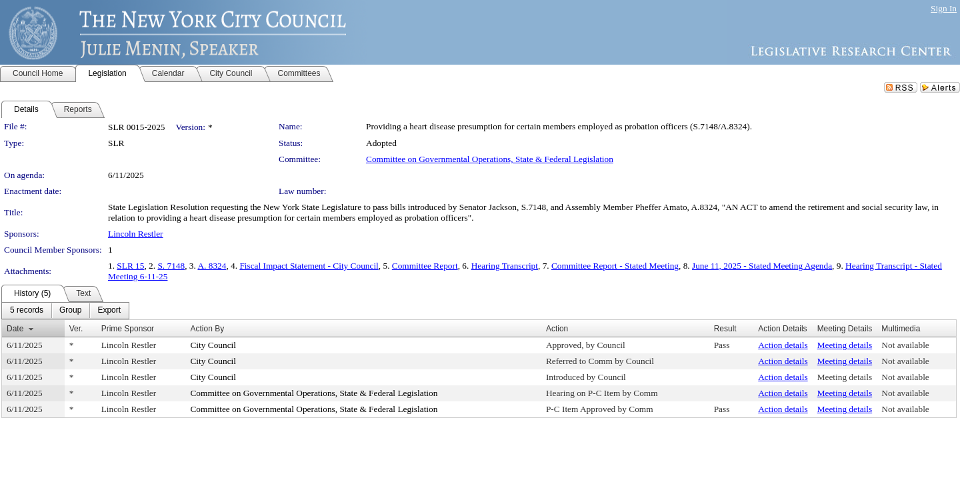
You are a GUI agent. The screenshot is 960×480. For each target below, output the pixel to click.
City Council (213, 345)
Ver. (76, 328)
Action (557, 328)
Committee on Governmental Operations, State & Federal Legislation (489, 159)
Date (15, 328)
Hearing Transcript (504, 266)
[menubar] (65, 310)
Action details (782, 345)
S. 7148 (171, 266)
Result (725, 328)
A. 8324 (211, 266)
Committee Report (425, 266)
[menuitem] (26, 311)
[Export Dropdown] (109, 311)
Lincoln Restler (135, 234)
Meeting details (845, 345)
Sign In (944, 8)
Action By (207, 328)
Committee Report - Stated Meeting (615, 266)
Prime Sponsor (127, 328)
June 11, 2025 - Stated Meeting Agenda (762, 266)
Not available (905, 345)
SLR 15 (130, 266)
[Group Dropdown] (70, 311)
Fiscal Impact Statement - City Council (308, 266)
